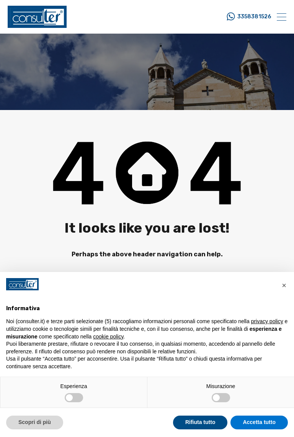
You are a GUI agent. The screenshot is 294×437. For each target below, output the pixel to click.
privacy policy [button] (267, 321)
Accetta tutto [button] (259, 422)
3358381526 (254, 17)
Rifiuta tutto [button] (200, 422)
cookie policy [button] (108, 336)
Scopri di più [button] (34, 422)
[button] (284, 284)
